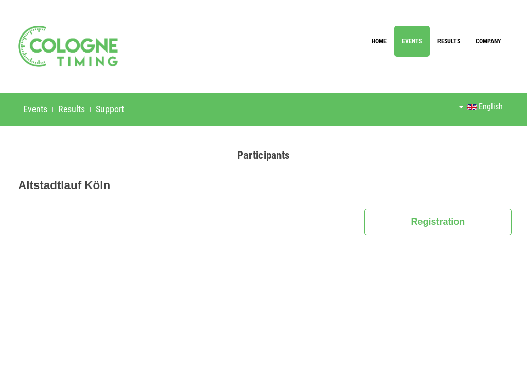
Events (412, 41)
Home (379, 41)
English (481, 106)
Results (448, 41)
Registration (438, 221)
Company (488, 41)
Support (110, 109)
